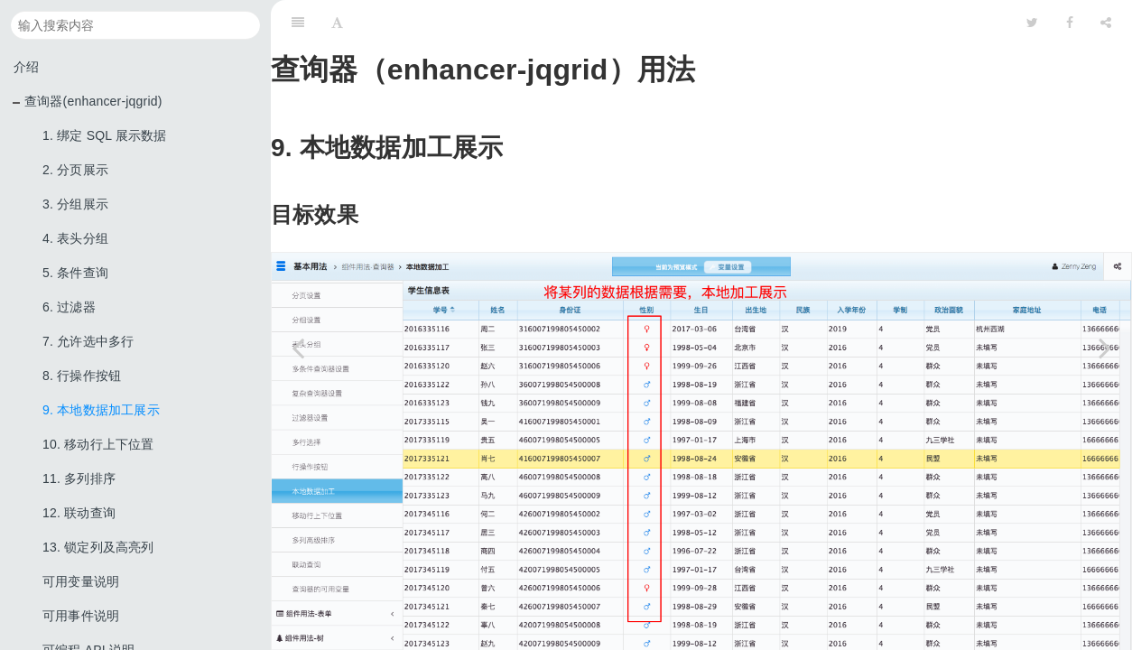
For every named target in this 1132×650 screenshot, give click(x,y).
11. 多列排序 (79, 478)
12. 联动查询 (79, 513)
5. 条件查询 (75, 272)
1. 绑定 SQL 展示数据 (104, 135)
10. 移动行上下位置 (98, 444)
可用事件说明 (80, 615)
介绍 (26, 67)
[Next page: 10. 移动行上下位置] (1105, 347)
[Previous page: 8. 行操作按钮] (298, 347)
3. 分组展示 (75, 204)
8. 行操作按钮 (81, 375)
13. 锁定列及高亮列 (98, 547)
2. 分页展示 (75, 169)
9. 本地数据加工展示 (101, 410)
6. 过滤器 (69, 307)
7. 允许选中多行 (88, 341)
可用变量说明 (80, 581)
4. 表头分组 (75, 238)
